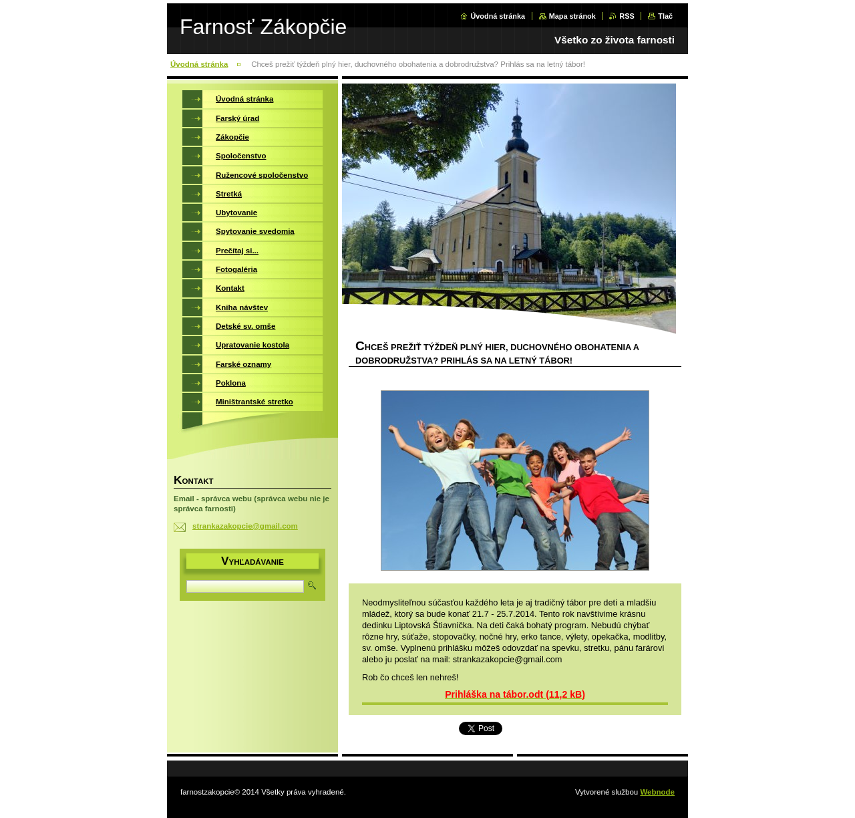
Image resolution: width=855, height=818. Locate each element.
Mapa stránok (572, 16)
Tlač (665, 16)
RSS (626, 16)
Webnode (657, 792)
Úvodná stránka (497, 16)
